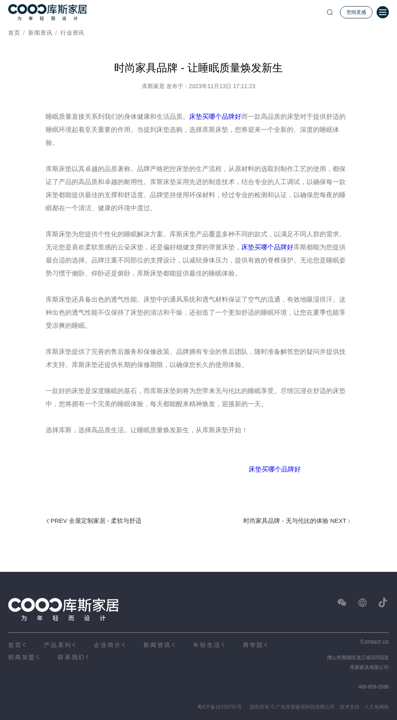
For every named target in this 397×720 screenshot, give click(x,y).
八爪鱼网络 (376, 707)
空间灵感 (356, 12)
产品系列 (57, 645)
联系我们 (71, 657)
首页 (14, 32)
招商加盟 (21, 657)
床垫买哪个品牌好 (215, 116)
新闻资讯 (40, 32)
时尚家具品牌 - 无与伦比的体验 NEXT (294, 520)
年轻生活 (207, 645)
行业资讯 (72, 32)
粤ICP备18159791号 (219, 707)
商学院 (253, 645)
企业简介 (107, 645)
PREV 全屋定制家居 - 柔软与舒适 (96, 520)
